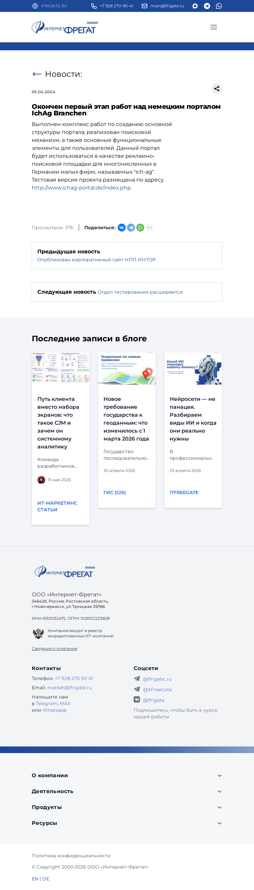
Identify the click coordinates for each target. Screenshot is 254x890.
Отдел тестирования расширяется (140, 292)
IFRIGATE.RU (54, 5)
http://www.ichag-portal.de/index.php (81, 188)
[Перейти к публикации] (61, 368)
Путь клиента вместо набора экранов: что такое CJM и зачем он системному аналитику (58, 423)
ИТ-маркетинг (56, 503)
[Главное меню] (213, 27)
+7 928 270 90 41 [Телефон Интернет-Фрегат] (74, 678)
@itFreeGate (157, 690)
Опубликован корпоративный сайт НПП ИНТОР (96, 260)
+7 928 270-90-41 (116, 5)
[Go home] (65, 571)
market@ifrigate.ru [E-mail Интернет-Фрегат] (69, 688)
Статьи (47, 510)
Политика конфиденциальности (71, 856)
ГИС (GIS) (115, 492)
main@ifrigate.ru (167, 5)
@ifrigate (153, 700)
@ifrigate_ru (157, 679)
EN (35, 879)
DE (45, 879)
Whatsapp (54, 710)
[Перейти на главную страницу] (65, 27)
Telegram (47, 703)
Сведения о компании (54, 648)
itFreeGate (184, 492)
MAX (65, 703)
